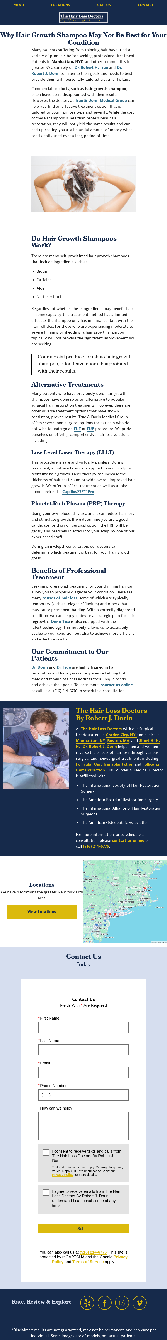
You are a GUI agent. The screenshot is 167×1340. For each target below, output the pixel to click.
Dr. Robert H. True (91, 67)
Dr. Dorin (39, 667)
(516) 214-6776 (96, 846)
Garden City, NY (121, 734)
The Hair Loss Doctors (102, 729)
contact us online (117, 685)
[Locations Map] (125, 901)
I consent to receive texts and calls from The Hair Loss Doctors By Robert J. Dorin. (88, 1163)
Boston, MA (118, 740)
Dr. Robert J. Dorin (100, 746)
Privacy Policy (62, 1175)
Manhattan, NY (90, 740)
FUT (77, 428)
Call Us (104, 5)
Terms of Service (88, 1262)
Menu (19, 5)
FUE (90, 428)
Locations (60, 5)
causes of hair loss (60, 598)
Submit (83, 1228)
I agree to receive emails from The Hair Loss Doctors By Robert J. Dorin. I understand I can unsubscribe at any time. (86, 1198)
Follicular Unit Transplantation (105, 764)
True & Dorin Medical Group (101, 100)
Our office (60, 621)
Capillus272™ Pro (78, 491)
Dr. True (64, 667)
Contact (145, 5)
